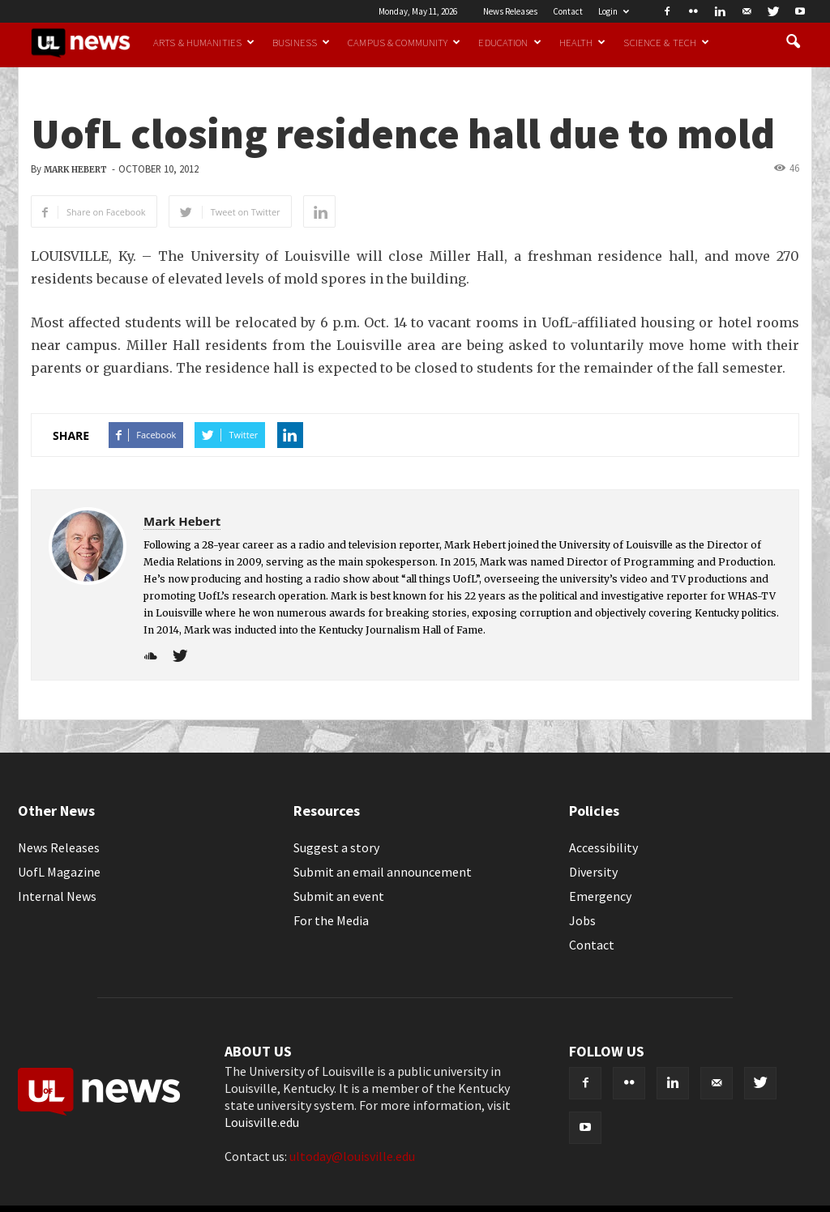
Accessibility (603, 847)
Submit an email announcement (382, 872)
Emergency (600, 896)
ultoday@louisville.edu (352, 1156)
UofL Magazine (59, 872)
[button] (792, 42)
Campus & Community (404, 42)
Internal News (57, 896)
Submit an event (338, 896)
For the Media (331, 920)
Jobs (582, 920)
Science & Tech (666, 42)
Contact (568, 11)
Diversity (593, 872)
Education (509, 42)
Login (613, 11)
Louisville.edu (262, 1122)
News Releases (510, 11)
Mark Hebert (75, 169)
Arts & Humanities (204, 42)
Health (582, 42)
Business (301, 42)
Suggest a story (336, 847)
